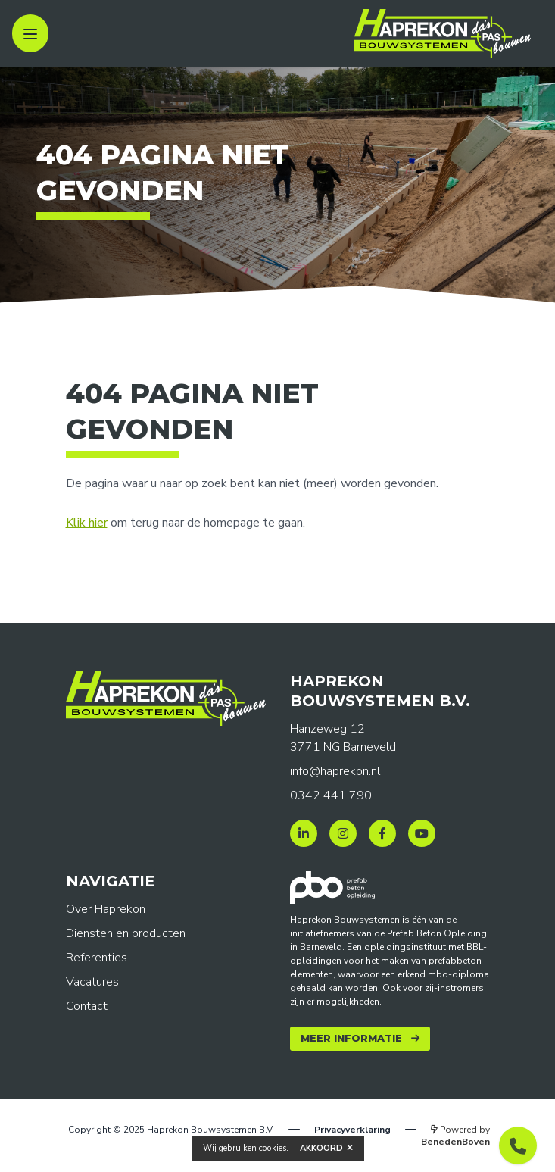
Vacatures (92, 982)
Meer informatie (351, 1038)
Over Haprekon (105, 909)
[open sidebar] (30, 33)
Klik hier (87, 522)
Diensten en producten (126, 933)
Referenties (96, 957)
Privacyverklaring (352, 1130)
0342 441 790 (331, 795)
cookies (272, 1148)
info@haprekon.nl (335, 771)
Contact (87, 1006)
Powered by (455, 1136)
